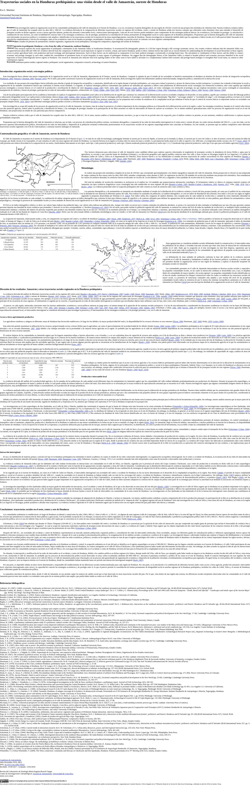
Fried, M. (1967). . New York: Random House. (44, 654)
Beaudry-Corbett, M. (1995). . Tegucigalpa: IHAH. (44, 597)
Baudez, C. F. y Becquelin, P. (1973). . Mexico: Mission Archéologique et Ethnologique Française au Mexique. (74, 600)
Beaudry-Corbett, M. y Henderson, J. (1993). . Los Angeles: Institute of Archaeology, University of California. (69, 595)
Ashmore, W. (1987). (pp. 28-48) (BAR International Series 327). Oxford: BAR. (106, 588)
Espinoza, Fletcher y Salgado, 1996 (105, 161)
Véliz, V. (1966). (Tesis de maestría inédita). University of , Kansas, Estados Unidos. (62, 744)
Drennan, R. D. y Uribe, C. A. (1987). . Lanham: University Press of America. (40, 636)
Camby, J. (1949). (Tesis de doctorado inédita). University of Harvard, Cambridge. (49, 611)
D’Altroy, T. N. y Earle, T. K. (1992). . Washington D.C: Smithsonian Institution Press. (47, 618)
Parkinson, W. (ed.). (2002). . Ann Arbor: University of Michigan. (38, 709)
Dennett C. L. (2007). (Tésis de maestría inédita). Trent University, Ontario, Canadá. (80, 620)
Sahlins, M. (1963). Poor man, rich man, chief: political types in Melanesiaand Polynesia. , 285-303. (50, 719)
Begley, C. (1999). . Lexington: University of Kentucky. (51, 602)
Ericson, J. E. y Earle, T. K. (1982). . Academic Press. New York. (38, 650)
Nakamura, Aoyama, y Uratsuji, (96, 459)
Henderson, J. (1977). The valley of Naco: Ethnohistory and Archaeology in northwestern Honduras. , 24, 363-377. (49, 680)
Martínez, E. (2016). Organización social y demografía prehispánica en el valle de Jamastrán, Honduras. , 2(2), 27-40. (57, 700)
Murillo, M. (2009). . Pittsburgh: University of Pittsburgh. (58, 705)
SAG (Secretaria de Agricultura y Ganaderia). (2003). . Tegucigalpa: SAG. (45, 716)
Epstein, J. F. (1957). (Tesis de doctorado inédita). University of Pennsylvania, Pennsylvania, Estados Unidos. (61, 648)
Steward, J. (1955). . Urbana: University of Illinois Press (47, 742)
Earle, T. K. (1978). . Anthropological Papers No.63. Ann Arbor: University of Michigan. (70, 638)
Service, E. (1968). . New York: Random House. (41, 737)
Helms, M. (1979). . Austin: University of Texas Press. (37, 675)
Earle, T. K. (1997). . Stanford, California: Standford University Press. (51, 645)
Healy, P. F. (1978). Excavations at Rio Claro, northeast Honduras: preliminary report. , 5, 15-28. (48, 664)
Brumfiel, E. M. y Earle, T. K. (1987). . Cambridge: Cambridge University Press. (49, 609)
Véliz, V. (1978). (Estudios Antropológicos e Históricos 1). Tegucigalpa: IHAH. (52, 746)
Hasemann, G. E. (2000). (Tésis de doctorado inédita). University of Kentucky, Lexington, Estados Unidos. (103, 659)
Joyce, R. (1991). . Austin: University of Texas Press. (43, 693)
